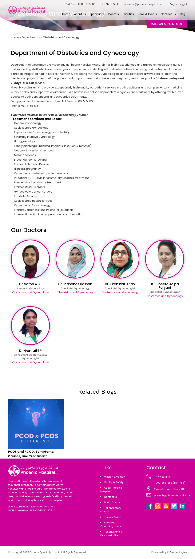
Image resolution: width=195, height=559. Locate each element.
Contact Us (168, 14)
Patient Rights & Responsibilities (111, 533)
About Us (80, 14)
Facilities (128, 14)
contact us (53, 101)
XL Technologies (177, 552)
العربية (183, 4)
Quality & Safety (113, 482)
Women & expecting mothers (79, 74)
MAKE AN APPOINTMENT (167, 24)
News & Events (147, 14)
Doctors (113, 14)
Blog (182, 14)
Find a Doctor (112, 502)
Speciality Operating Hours (110, 524)
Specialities (97, 14)
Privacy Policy (112, 517)
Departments (31, 37)
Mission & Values (114, 477)
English (174, 4)
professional (162, 69)
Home (66, 14)
